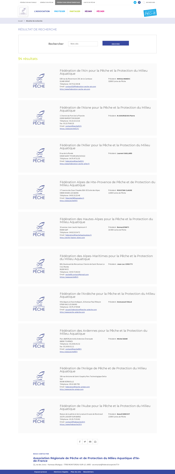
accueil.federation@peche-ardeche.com (81, 309)
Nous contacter (41, 454)
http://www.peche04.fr (69, 200)
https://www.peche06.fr (69, 277)
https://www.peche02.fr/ (69, 128)
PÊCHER (100, 11)
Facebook (79, 441)
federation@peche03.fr (74, 161)
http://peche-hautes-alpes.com (72, 237)
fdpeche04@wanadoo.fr (74, 198)
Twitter (85, 441)
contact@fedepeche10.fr (75, 422)
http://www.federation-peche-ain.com (75, 89)
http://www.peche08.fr (69, 352)
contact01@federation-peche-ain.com (80, 86)
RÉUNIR (88, 11)
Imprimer (95, 441)
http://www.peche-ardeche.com (72, 312)
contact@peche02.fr (73, 126)
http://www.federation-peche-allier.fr (75, 164)
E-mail (90, 441)
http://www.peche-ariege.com (71, 389)
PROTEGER (59, 11)
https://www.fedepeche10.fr (71, 424)
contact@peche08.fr (73, 349)
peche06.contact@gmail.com (77, 274)
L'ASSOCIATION (42, 11)
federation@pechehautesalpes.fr (78, 235)
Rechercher (56, 44)
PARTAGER (75, 11)
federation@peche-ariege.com (77, 387)
